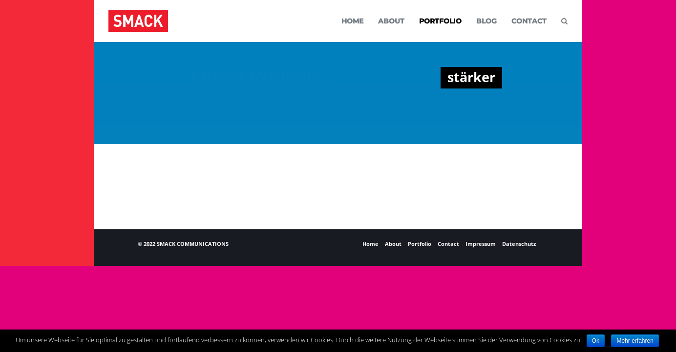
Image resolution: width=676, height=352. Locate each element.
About (393, 243)
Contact (448, 243)
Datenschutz (519, 243)
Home (370, 243)
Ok (595, 340)
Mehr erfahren (634, 340)
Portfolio (419, 243)
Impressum (480, 243)
